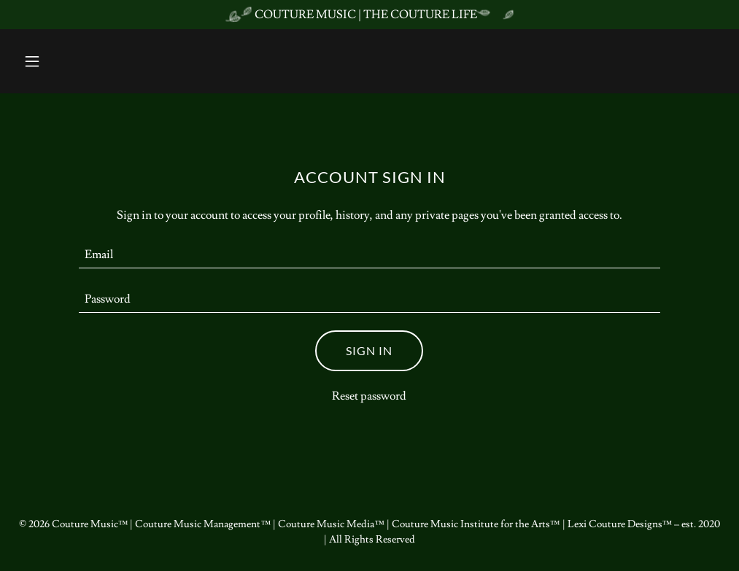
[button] (70, 61)
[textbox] (369, 254)
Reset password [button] (369, 396)
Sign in (369, 350)
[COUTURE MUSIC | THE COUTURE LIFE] (369, 14)
